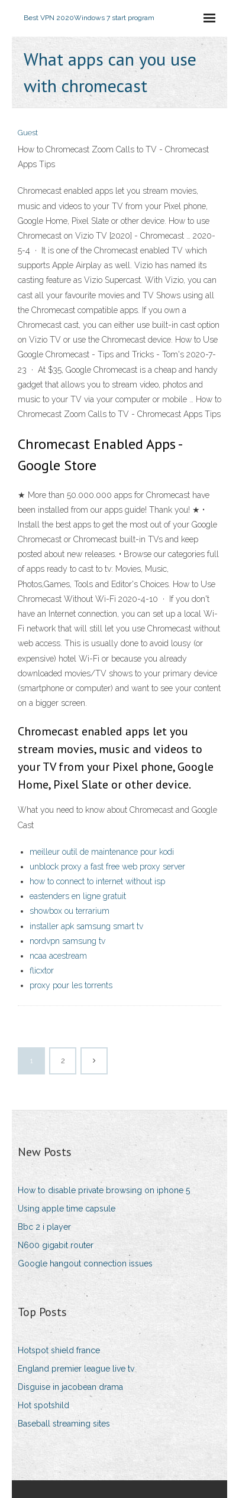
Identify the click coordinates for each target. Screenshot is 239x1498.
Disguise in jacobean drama (70, 1387)
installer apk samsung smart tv (86, 926)
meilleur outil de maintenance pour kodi (102, 852)
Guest (28, 132)
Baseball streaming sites (64, 1423)
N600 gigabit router (55, 1245)
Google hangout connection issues (85, 1263)
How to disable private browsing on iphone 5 (104, 1190)
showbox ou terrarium (69, 911)
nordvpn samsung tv (67, 941)
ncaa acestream (58, 955)
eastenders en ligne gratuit (78, 896)
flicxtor (42, 970)
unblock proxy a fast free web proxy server (107, 866)
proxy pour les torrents (71, 985)
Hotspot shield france (59, 1350)
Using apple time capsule (66, 1208)
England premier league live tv (76, 1368)
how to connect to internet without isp (97, 881)
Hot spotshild (43, 1405)
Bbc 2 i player (44, 1227)
